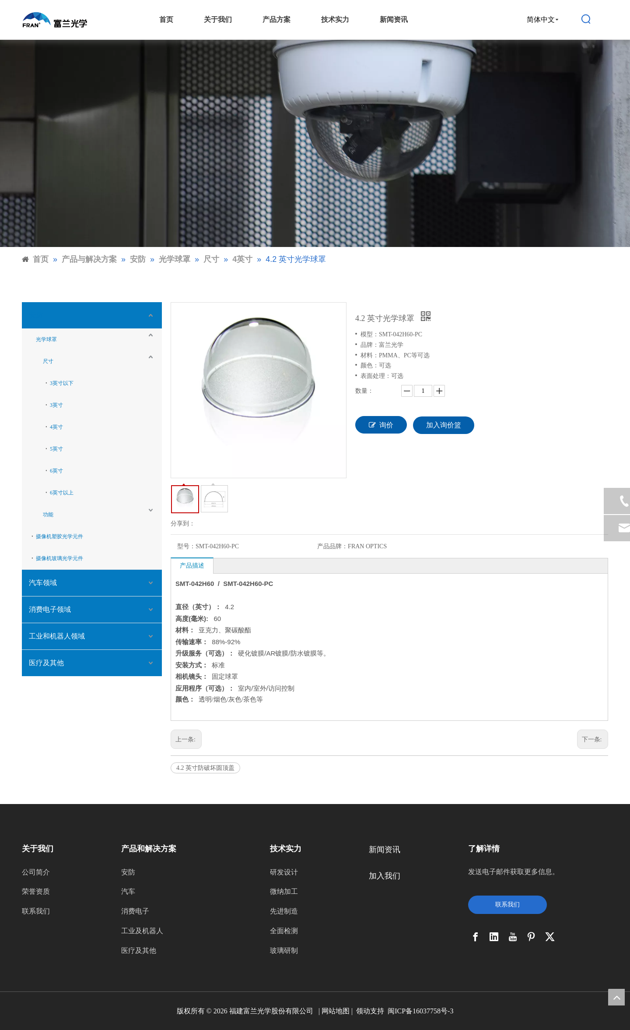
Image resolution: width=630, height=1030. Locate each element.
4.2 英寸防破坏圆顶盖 (205, 768)
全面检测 (284, 931)
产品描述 (192, 565)
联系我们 (36, 911)
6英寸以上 (62, 493)
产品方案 (276, 19)
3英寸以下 (62, 383)
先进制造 (284, 911)
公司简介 (36, 872)
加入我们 (384, 875)
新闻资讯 (394, 19)
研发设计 (284, 872)
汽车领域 (43, 582)
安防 (36, 315)
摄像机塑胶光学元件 (59, 536)
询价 (381, 424)
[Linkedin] (493, 936)
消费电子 (135, 911)
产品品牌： (332, 546)
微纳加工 (284, 891)
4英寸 (56, 427)
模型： (369, 334)
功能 (48, 514)
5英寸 (56, 449)
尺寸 (48, 361)
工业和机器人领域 (57, 636)
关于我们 (218, 19)
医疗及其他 (46, 663)
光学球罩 (46, 339)
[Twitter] (549, 936)
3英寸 (56, 405)
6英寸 (56, 471)
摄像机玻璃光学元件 (59, 558)
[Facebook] (475, 936)
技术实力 (335, 19)
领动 (363, 1011)
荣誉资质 (36, 891)
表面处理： (375, 376)
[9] (315, 143)
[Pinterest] (531, 936)
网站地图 (336, 1011)
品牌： (369, 345)
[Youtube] (512, 936)
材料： (369, 355)
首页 (166, 19)
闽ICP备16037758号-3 (420, 1011)
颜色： (369, 365)
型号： (186, 546)
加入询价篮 (443, 425)
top (616, 997)
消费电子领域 (50, 609)
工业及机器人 (142, 931)
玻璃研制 (284, 950)
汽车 (128, 891)
